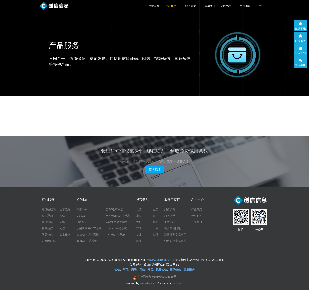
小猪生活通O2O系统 (89, 228)
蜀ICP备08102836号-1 (160, 259)
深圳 (139, 222)
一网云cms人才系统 (118, 215)
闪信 (62, 228)
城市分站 (142, 199)
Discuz (80, 215)
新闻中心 (197, 199)
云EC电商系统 (114, 209)
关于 (261, 5)
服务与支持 (172, 199)
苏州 (139, 240)
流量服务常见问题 (175, 234)
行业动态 (196, 209)
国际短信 (47, 234)
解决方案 (190, 5)
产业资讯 (196, 222)
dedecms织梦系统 (87, 234)
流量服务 (65, 234)
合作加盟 (245, 5)
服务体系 (169, 215)
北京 (139, 209)
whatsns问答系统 (116, 228)
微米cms (81, 209)
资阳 (155, 234)
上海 (139, 215)
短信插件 (82, 199)
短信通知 (47, 215)
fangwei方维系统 (86, 240)
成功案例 (209, 5)
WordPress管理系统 (118, 222)
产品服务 (171, 5)
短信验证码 (49, 209)
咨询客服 (154, 169)
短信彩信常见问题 (175, 240)
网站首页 (154, 5)
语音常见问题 (172, 228)
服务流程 (169, 209)
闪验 (62, 222)
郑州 (139, 228)
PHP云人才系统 (115, 234)
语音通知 (65, 209)
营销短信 (47, 222)
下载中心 (169, 222)
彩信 (62, 215)
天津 (155, 228)
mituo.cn (179, 283)
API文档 (226, 5)
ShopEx (81, 222)
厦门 (155, 215)
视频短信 (47, 228)
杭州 (139, 234)
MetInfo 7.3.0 (148, 283)
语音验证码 (49, 240)
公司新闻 (196, 215)
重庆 (155, 209)
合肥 (155, 222)
